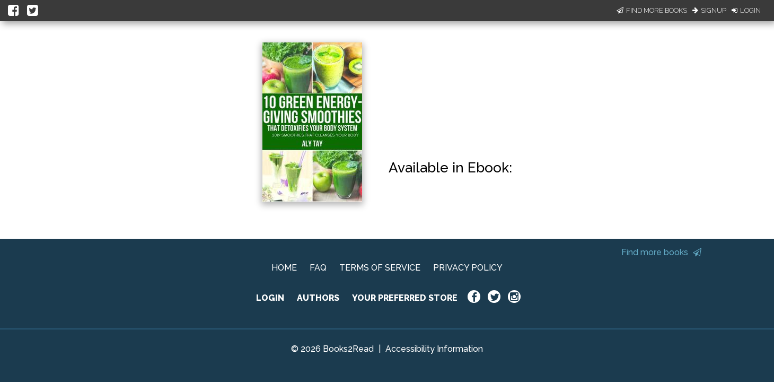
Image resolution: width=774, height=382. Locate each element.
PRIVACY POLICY (468, 268)
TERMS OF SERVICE (379, 268)
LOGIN (270, 298)
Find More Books (652, 10)
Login (746, 10)
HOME (284, 268)
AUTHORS (318, 298)
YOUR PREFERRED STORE (405, 298)
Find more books (661, 252)
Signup (709, 10)
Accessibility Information (434, 349)
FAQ (318, 268)
